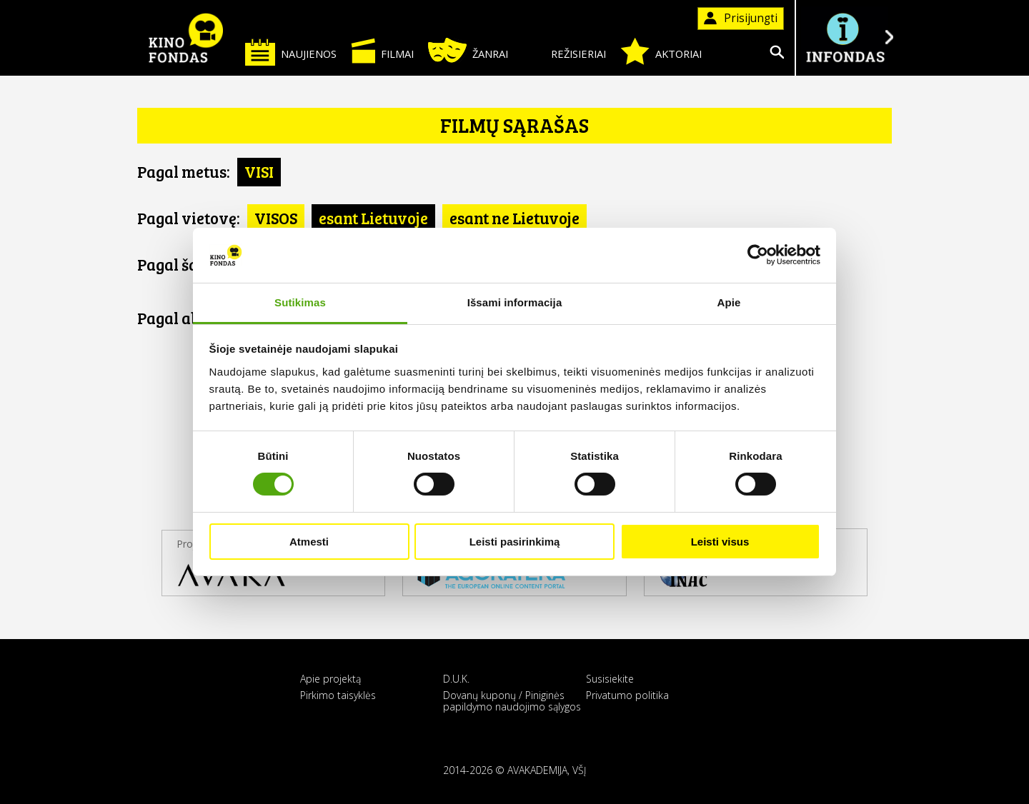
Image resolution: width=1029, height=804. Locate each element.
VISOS (275, 217)
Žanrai (468, 50)
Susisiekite (610, 678)
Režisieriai (564, 51)
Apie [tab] (729, 302)
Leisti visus (720, 542)
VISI (259, 171)
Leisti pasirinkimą (514, 542)
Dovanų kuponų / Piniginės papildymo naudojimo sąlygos (512, 700)
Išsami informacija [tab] (514, 302)
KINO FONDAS (185, 38)
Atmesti (309, 542)
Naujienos (291, 52)
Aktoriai (661, 51)
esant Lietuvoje (373, 217)
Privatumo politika (627, 695)
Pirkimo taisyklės (338, 695)
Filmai (382, 51)
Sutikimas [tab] (300, 302)
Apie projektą (330, 678)
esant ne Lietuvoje (514, 217)
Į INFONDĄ (844, 37)
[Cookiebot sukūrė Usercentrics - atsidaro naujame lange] (757, 255)
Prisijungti (740, 18)
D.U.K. (456, 678)
